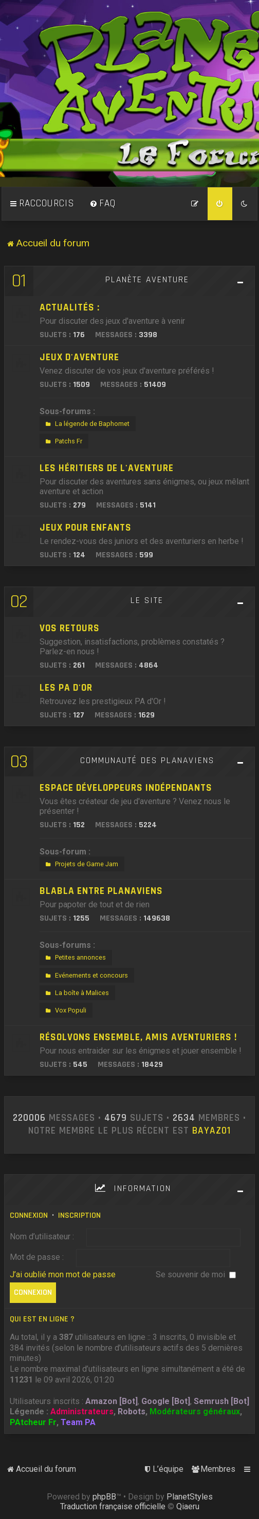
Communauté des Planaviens (147, 760)
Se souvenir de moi (196, 1274)
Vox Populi (64, 1010)
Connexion (29, 1215)
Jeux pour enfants (86, 527)
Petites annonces (74, 957)
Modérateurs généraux (195, 1411)
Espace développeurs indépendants (126, 788)
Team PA (78, 1422)
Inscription (79, 1215)
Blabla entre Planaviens (101, 891)
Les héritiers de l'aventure (107, 468)
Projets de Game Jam (80, 864)
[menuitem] (102, 203)
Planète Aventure (147, 279)
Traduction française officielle (112, 1506)
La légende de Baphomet (86, 424)
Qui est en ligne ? (42, 1319)
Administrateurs (82, 1411)
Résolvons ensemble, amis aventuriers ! (138, 1037)
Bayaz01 (211, 1131)
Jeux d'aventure (79, 357)
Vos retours (70, 628)
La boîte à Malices (76, 993)
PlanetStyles (189, 1497)
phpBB (104, 1497)
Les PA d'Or (66, 687)
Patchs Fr (62, 441)
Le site (147, 600)
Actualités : (70, 307)
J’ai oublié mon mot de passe (63, 1274)
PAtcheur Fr (33, 1422)
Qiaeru (187, 1506)
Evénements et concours (85, 975)
